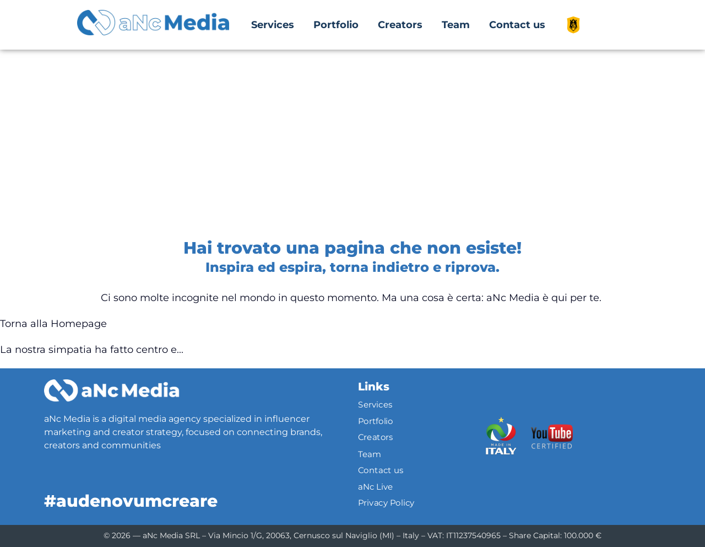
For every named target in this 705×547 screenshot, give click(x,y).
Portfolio (336, 25)
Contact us (517, 25)
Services (272, 25)
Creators (400, 25)
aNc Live (375, 486)
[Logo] (111, 390)
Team (456, 25)
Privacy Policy (386, 503)
